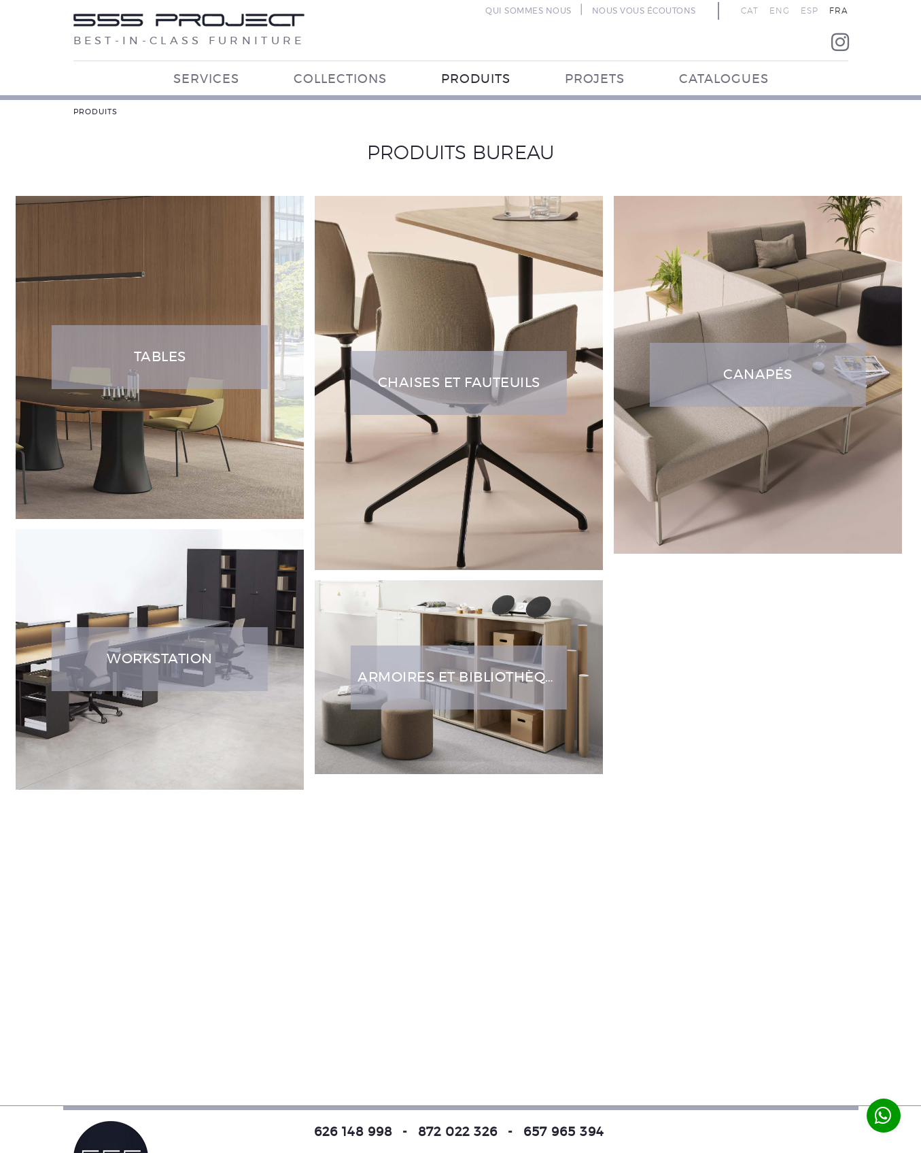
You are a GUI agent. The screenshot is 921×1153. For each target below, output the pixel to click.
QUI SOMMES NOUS (528, 11)
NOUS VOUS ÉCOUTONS (644, 11)
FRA (838, 11)
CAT (750, 11)
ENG (779, 11)
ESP (809, 11)
